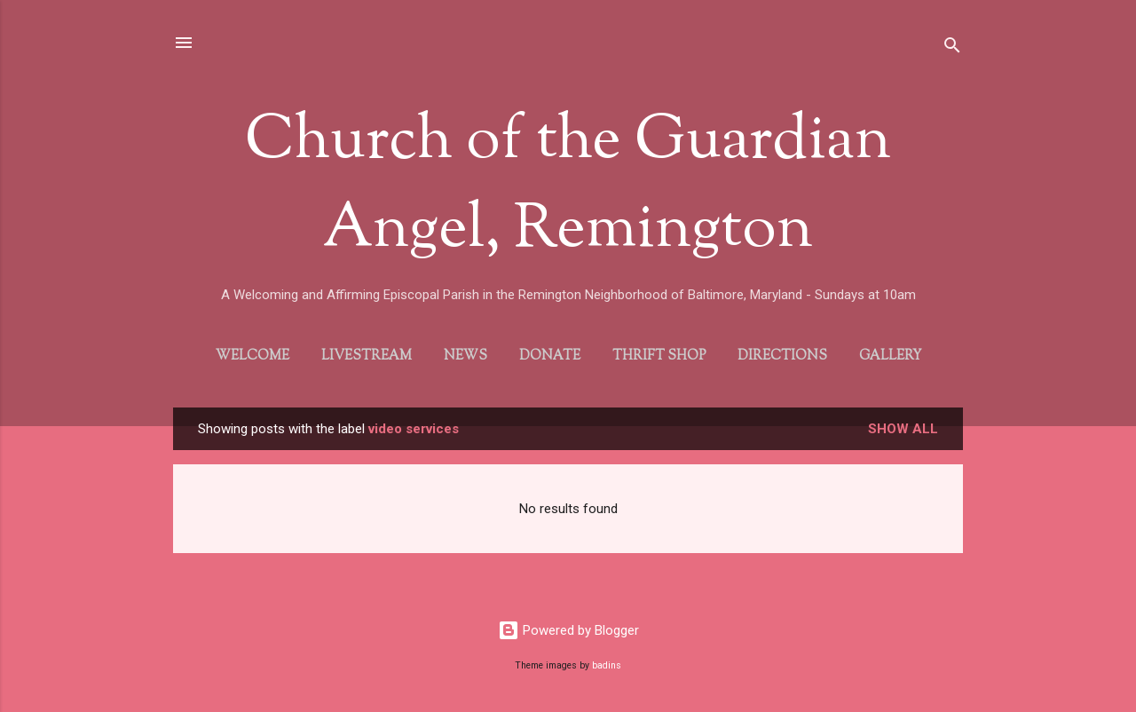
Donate (549, 356)
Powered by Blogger (568, 630)
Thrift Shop (659, 356)
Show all (903, 429)
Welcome (252, 356)
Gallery (890, 356)
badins (606, 665)
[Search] (952, 48)
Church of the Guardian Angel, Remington (568, 186)
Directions (782, 356)
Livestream (366, 356)
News (465, 356)
